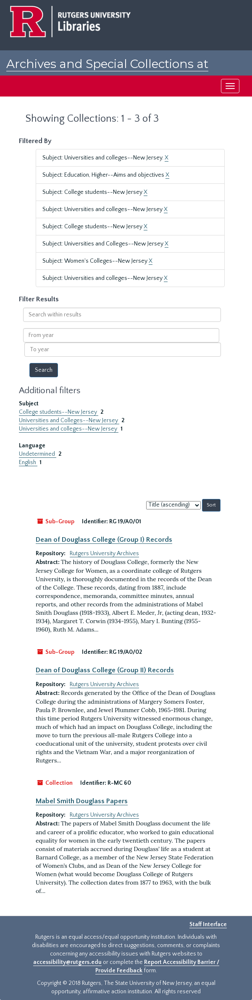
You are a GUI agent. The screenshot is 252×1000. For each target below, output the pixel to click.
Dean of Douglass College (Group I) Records (104, 539)
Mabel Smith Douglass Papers (82, 801)
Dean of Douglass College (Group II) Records (105, 670)
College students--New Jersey (58, 412)
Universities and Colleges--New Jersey (69, 420)
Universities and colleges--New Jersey (68, 429)
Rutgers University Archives (104, 553)
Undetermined (37, 454)
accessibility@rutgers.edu (67, 962)
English (28, 462)
